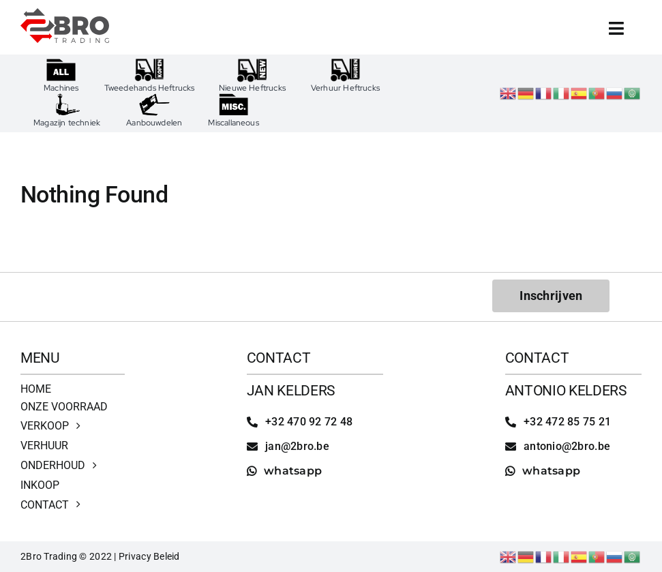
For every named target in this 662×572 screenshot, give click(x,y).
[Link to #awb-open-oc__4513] (617, 28)
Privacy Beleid (149, 556)
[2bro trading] (64, 14)
